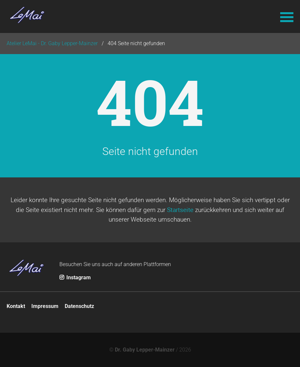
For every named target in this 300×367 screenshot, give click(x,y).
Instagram (75, 277)
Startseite (180, 209)
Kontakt (16, 306)
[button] (286, 16)
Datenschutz (79, 306)
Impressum (44, 306)
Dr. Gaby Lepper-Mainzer (145, 350)
